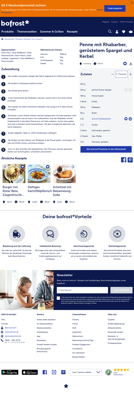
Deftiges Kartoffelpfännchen (40, 189)
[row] (58, 54)
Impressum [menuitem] (77, 332)
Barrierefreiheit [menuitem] (78, 357)
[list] (67, 243)
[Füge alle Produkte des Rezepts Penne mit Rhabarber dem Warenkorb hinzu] (106, 149)
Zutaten (86, 74)
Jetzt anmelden (121, 290)
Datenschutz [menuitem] (77, 336)
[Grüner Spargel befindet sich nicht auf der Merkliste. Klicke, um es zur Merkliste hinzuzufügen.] (125, 89)
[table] (106, 114)
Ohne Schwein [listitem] (7, 61)
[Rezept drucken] (131, 64)
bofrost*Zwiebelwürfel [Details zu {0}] (101, 119)
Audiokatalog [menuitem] (42, 332)
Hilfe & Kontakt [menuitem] (126, 22)
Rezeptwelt (9, 39)
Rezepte (19, 39)
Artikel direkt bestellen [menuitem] (46, 320)
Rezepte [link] (72, 31)
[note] (14, 202)
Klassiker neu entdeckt (33, 39)
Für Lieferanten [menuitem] (78, 353)
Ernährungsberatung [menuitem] (116, 324)
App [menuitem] (38, 336)
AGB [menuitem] (74, 328)
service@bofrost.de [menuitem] (11, 336)
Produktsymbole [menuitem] (115, 343)
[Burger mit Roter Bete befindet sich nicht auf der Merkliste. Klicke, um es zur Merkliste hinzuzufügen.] (22, 166)
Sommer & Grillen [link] (52, 31)
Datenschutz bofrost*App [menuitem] (82, 340)
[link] (21, 23)
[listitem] (39, 77)
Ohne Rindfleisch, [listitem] (19, 53)
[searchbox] (82, 31)
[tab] (116, 31)
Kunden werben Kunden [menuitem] (47, 344)
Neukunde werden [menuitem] (115, 332)
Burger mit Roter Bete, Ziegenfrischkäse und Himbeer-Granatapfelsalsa (15, 191)
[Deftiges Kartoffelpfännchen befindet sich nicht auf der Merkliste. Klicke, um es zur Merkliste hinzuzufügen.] (47, 166)
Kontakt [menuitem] (4, 324)
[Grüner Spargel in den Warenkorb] (130, 90)
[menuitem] (7, 33)
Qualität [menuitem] (111, 320)
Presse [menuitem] (75, 324)
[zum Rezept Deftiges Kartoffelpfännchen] (39, 173)
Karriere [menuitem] (114, 22)
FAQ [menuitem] (3, 320)
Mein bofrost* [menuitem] (8, 328)
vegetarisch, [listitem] (14, 58)
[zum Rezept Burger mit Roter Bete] (14, 173)
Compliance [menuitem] (77, 349)
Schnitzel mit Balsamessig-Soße (62, 191)
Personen (122, 74)
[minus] (112, 74)
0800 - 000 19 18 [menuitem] (10, 340)
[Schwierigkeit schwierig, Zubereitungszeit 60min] (96, 64)
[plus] (130, 74)
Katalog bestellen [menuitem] (44, 328)
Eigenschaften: (8, 50)
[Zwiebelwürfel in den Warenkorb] (130, 118)
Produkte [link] (7, 31)
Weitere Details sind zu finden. (85, 303)
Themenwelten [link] (27, 31)
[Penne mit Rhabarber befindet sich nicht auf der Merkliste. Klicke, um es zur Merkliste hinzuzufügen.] (125, 63)
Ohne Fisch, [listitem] (6, 53)
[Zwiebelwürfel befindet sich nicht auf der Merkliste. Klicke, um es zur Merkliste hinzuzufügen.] (125, 118)
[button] (114, 8)
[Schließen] (132, 2)
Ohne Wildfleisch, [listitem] (27, 58)
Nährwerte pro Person (51, 50)
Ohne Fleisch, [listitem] (20, 55)
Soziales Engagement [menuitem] (81, 344)
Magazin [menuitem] (106, 22)
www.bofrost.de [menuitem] (9, 332)
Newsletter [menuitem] (41, 340)
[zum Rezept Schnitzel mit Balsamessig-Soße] (64, 173)
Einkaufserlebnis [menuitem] (114, 328)
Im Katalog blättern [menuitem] (45, 324)
